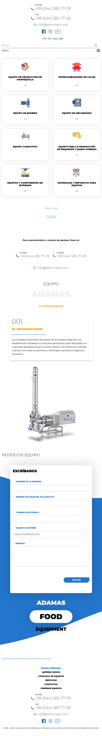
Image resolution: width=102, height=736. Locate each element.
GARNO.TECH (93, 728)
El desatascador (51, 306)
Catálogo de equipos (51, 676)
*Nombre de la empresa (28, 481)
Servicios (51, 680)
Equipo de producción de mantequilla (25, 78)
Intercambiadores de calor (76, 77)
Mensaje (20, 543)
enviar (76, 580)
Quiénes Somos (51, 672)
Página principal (51, 668)
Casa (47, 208)
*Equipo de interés (25, 528)
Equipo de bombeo (25, 113)
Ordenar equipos (51, 688)
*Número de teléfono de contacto (34, 497)
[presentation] (33, 579)
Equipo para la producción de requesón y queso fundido (77, 147)
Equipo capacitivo (25, 146)
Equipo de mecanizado (77, 113)
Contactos (51, 684)
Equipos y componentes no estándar (25, 184)
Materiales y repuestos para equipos (77, 184)
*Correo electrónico (27, 512)
